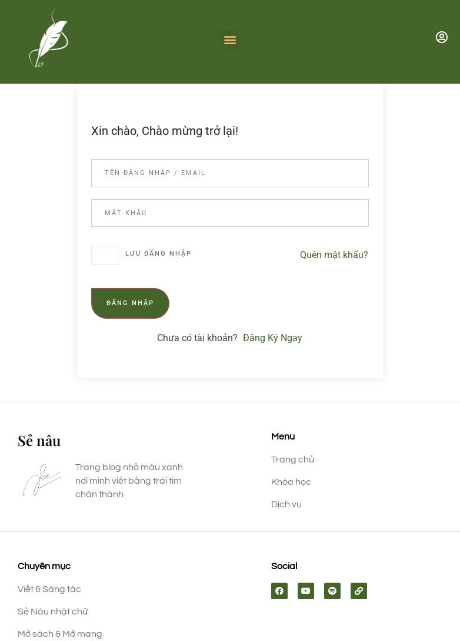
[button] (229, 39)
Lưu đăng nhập (158, 253)
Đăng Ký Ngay (272, 337)
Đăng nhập (130, 303)
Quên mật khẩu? (334, 254)
